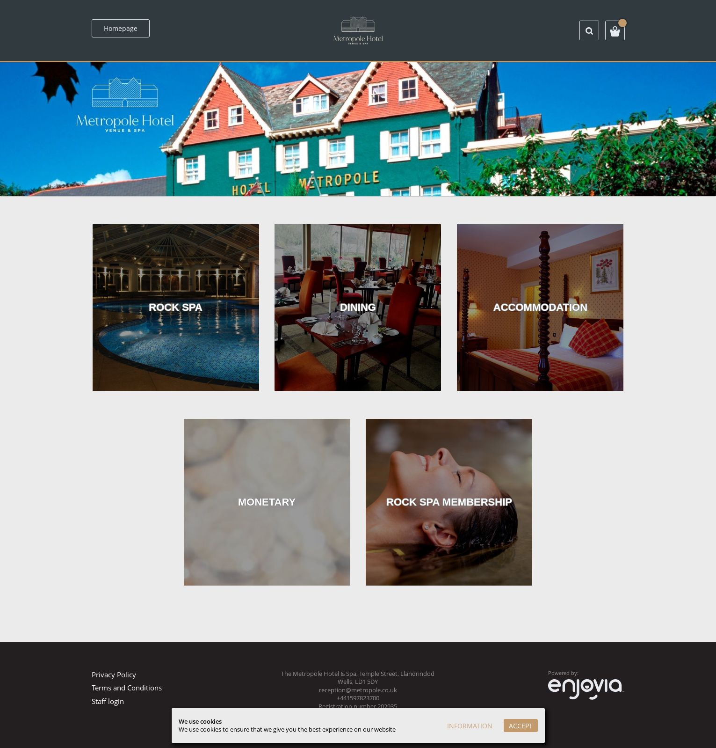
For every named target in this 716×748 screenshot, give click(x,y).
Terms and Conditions (127, 687)
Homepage (120, 28)
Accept (521, 725)
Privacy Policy (114, 674)
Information (469, 725)
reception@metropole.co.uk (358, 690)
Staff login (108, 701)
